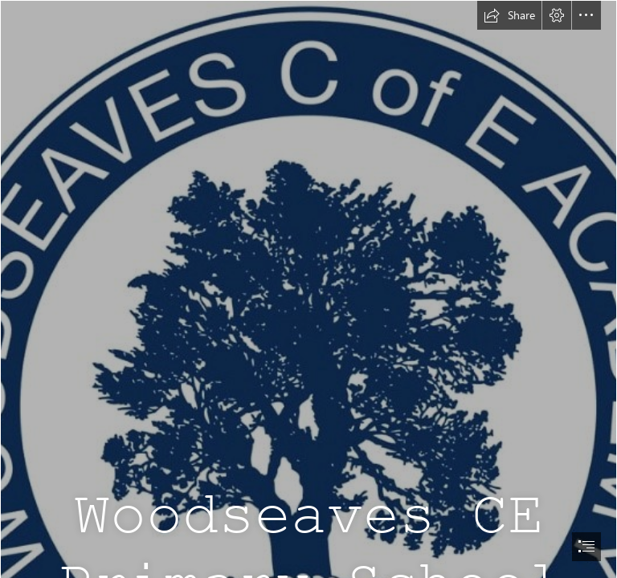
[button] (509, 15)
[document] (308, 289)
